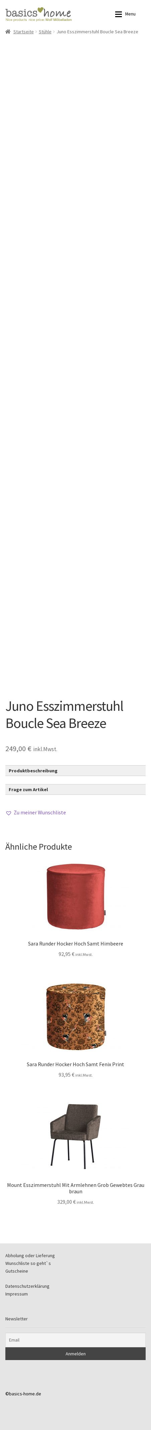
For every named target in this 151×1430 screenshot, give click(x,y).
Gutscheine (16, 1271)
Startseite (23, 32)
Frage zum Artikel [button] (28, 789)
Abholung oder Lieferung (30, 1255)
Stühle (45, 32)
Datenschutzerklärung (27, 1286)
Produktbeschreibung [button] (33, 771)
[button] (35, 812)
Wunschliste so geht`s (28, 1263)
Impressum (16, 1294)
